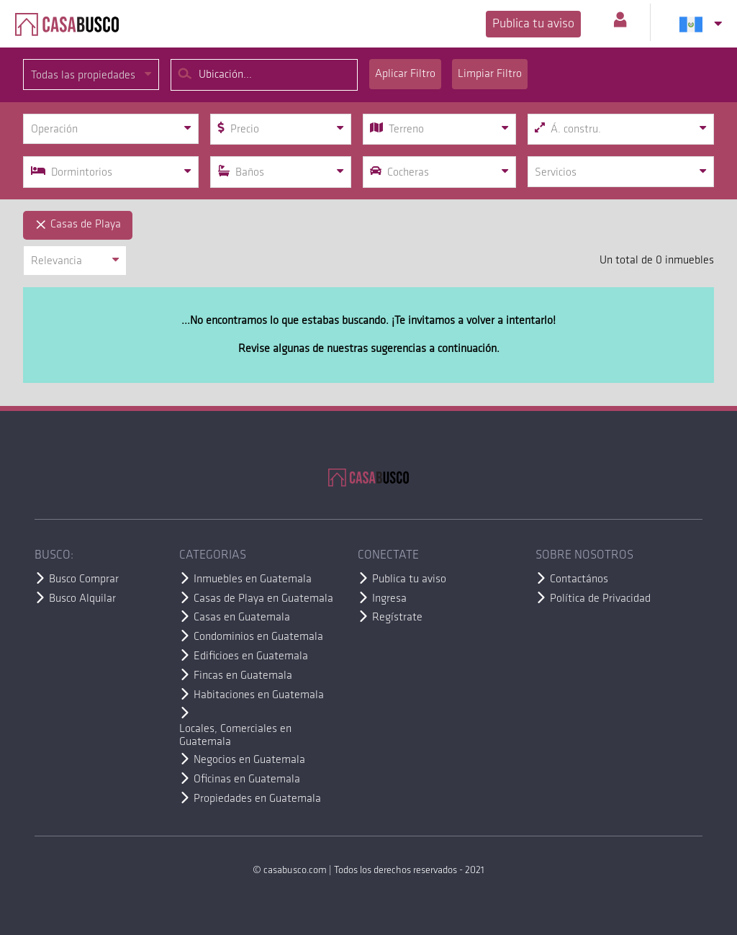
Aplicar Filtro (405, 74)
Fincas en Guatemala (243, 676)
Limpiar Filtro (490, 74)
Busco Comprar (84, 579)
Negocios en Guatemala (249, 760)
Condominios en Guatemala (258, 637)
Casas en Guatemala (242, 617)
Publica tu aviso (533, 24)
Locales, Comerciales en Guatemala (235, 735)
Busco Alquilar (82, 599)
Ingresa (389, 599)
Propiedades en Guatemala (257, 799)
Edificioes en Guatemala (251, 656)
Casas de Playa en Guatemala (263, 599)
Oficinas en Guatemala (247, 779)
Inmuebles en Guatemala (253, 579)
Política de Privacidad (600, 599)
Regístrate (397, 617)
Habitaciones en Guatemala (259, 695)
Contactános (579, 579)
